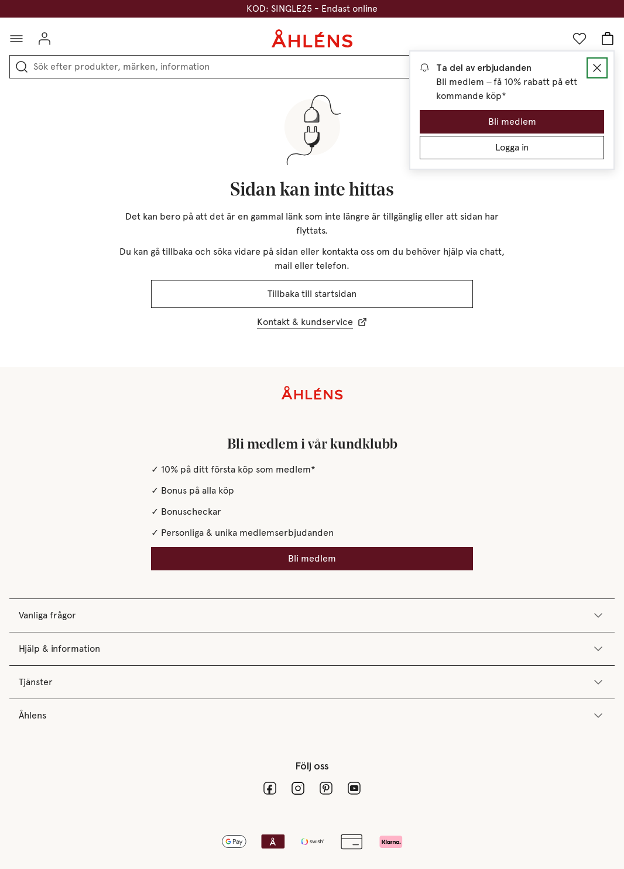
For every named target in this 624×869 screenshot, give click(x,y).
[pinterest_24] (326, 788)
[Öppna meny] (16, 39)
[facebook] (270, 788)
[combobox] (320, 67)
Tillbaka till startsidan (312, 293)
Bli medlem (512, 121)
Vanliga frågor (312, 615)
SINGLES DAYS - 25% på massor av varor (312, 8)
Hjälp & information (312, 649)
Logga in (512, 147)
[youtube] (354, 788)
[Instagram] (298, 788)
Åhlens (312, 716)
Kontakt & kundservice (312, 321)
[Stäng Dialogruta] (597, 68)
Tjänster (312, 682)
